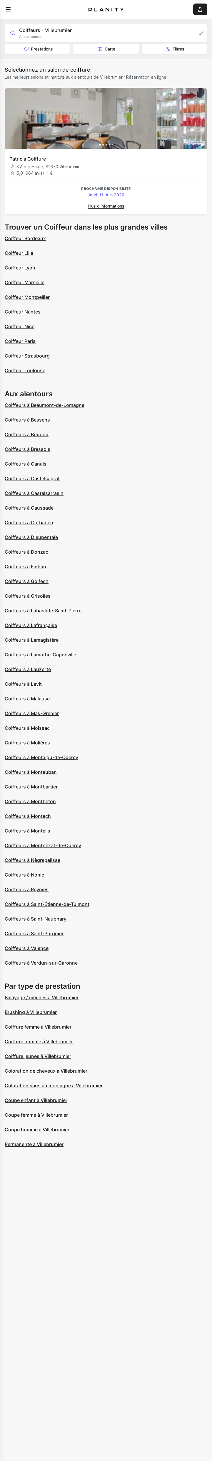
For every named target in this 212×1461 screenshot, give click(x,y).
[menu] (8, 9)
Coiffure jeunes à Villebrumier (38, 1056)
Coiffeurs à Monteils (27, 831)
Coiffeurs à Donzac (26, 552)
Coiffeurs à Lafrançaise (31, 625)
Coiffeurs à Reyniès (27, 889)
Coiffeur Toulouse (25, 370)
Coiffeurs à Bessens (27, 420)
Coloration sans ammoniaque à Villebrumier (54, 1085)
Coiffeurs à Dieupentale (31, 537)
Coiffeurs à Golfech (27, 581)
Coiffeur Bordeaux (25, 238)
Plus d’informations (106, 205)
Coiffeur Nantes (23, 312)
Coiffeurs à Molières (27, 743)
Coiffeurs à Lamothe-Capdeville (40, 655)
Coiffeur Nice (19, 326)
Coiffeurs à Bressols (27, 449)
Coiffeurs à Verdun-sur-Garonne (41, 963)
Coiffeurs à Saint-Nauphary (35, 919)
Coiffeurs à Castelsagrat (32, 478)
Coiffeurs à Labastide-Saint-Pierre (43, 611)
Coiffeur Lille (19, 253)
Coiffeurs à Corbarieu (29, 522)
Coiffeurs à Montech (28, 816)
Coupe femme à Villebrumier (36, 1115)
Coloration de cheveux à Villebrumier (46, 1071)
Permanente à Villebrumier (34, 1144)
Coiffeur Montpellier (27, 297)
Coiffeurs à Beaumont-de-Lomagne (44, 405)
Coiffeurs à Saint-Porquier (34, 933)
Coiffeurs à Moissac (27, 728)
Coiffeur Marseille (24, 282)
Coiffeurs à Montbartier (31, 787)
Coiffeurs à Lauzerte (28, 669)
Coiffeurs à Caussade (29, 508)
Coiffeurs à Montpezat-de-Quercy (43, 845)
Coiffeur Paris (20, 341)
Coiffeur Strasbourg (27, 356)
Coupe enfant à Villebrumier (36, 1100)
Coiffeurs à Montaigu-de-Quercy (41, 757)
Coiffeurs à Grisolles (28, 596)
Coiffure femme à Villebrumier (38, 1027)
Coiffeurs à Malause (27, 699)
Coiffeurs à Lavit (23, 684)
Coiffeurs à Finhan (25, 566)
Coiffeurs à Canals (25, 464)
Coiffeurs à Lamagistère (32, 640)
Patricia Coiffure (27, 159)
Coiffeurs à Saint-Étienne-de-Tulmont (47, 904)
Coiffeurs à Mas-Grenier (32, 713)
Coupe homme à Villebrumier (37, 1130)
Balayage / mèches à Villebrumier (42, 997)
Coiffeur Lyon (20, 268)
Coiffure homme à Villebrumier (39, 1041)
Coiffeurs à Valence (27, 948)
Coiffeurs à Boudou (27, 434)
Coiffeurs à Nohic (24, 875)
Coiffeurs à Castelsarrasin (34, 493)
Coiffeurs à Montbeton (30, 801)
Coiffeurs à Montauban (31, 772)
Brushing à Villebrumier (31, 1012)
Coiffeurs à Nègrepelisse (32, 860)
